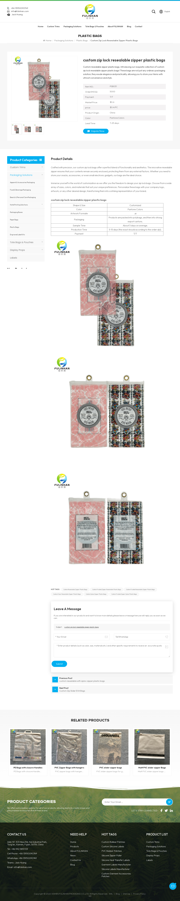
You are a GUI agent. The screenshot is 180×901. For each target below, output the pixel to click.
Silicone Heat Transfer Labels (116, 860)
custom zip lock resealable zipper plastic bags (81, 627)
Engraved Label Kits (17, 235)
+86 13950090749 (19, 8)
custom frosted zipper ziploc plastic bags (124, 594)
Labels (13, 257)
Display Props (17, 250)
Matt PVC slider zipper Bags (152, 767)
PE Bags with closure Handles (28, 767)
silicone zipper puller (112, 855)
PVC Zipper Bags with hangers (69, 767)
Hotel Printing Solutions (19, 205)
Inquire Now (95, 131)
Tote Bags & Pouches (94, 26)
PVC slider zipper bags (110, 767)
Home (40, 26)
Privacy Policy (139, 894)
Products (74, 846)
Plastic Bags (82, 40)
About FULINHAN (115, 26)
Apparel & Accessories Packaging (22, 182)
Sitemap (126, 894)
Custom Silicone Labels (113, 846)
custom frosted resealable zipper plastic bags (140, 589)
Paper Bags (14, 220)
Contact (138, 26)
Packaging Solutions (72, 26)
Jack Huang (17, 14)
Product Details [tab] (62, 159)
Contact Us (75, 860)
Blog (129, 26)
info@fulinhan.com (20, 11)
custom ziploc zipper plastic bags (96, 594)
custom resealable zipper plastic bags (75, 589)
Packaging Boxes (16, 212)
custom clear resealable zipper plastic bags (67, 594)
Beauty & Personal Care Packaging (23, 197)
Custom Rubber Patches (113, 842)
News (73, 855)
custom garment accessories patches (116, 875)
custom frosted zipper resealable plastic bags (106, 589)
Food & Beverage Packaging (20, 190)
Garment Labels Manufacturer (116, 864)
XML (111, 894)
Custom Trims (53, 26)
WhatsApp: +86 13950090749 (22, 858)
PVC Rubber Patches (112, 851)
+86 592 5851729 (19, 849)
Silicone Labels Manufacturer (116, 869)
